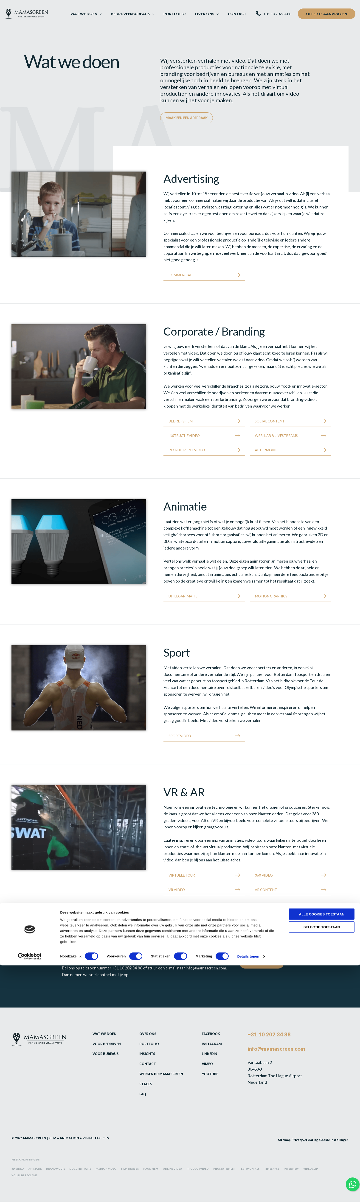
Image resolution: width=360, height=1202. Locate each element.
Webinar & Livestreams (276, 436)
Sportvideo (180, 736)
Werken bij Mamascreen (159, 1074)
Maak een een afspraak (188, 118)
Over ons (145, 1034)
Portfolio (146, 1044)
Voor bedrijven (104, 1044)
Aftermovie (266, 450)
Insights (144, 1054)
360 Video (264, 875)
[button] (108, 14)
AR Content (266, 890)
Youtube (207, 1074)
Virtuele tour (182, 875)
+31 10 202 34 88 (127, 968)
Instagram (209, 1044)
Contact (144, 1064)
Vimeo (205, 1064)
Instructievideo (184, 436)
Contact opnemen (262, 963)
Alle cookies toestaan (321, 1150)
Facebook (208, 1034)
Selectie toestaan (322, 1164)
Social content (269, 421)
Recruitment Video (187, 450)
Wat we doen (101, 1034)
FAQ (139, 1094)
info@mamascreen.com (207, 968)
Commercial (180, 275)
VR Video (177, 890)
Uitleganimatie (183, 596)
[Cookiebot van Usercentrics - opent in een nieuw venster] (30, 1193)
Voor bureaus (102, 1054)
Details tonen (248, 1193)
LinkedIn (207, 1054)
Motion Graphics (271, 596)
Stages (143, 1084)
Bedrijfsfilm (181, 421)
